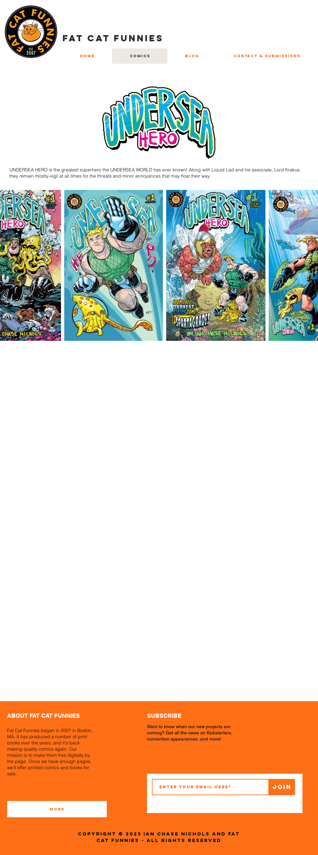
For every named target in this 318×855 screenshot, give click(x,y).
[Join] (282, 787)
